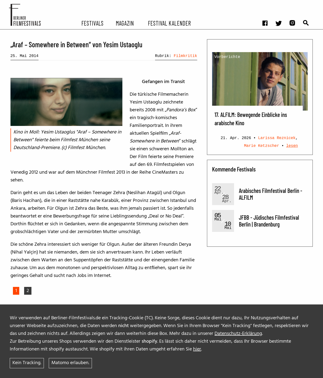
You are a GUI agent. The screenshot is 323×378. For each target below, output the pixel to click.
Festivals (92, 22)
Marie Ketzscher (261, 146)
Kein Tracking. (26, 363)
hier (197, 349)
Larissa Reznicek (277, 138)
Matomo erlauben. (70, 363)
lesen (292, 146)
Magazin (125, 22)
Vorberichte (227, 57)
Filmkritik (185, 56)
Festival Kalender (169, 22)
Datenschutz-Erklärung (238, 334)
